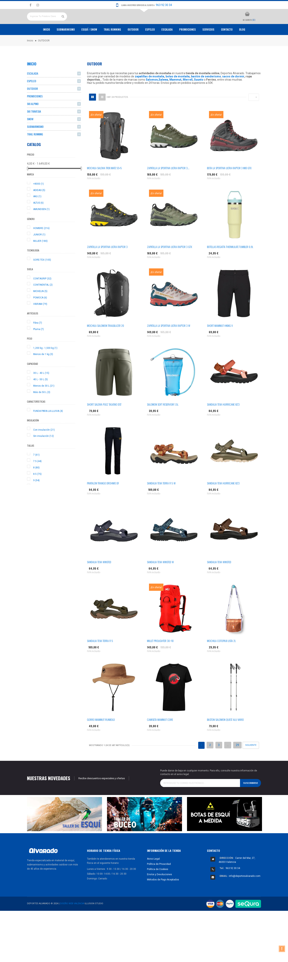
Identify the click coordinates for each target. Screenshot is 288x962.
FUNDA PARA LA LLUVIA (48, 425)
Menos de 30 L (43, 400)
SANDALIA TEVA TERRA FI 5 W (161, 498)
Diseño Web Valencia (72, 918)
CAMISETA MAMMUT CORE (160, 734)
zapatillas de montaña (149, 91)
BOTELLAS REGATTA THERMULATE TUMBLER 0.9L (230, 261)
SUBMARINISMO (35, 141)
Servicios (208, 44)
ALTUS (38, 217)
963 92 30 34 (164, 5)
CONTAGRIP (42, 293)
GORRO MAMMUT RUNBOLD (101, 734)
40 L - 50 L (40, 394)
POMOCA (40, 312)
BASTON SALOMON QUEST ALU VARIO (225, 734)
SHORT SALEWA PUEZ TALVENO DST (104, 419)
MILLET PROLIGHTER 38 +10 (160, 655)
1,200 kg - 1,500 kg (45, 362)
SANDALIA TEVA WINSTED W (160, 577)
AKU (37, 211)
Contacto (227, 44)
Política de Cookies (157, 883)
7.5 (37, 476)
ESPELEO (150, 44)
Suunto (198, 94)
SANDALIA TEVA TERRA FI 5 (100, 655)
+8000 (38, 198)
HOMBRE (41, 243)
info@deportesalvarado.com (244, 890)
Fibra (37, 337)
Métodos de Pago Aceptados (163, 894)
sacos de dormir (233, 91)
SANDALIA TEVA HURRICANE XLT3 (223, 419)
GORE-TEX (42, 274)
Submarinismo (66, 44)
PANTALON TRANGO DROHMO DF (103, 498)
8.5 (37, 488)
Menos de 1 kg (43, 369)
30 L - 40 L (41, 387)
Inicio (46, 44)
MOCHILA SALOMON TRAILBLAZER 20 (105, 340)
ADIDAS (39, 204)
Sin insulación (43, 450)
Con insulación (44, 444)
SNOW (30, 134)
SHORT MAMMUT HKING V (220, 340)
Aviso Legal (153, 873)
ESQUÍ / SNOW (89, 44)
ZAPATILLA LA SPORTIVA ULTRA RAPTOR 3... (168, 183)
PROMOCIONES (187, 44)
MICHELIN (40, 306)
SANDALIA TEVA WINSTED (99, 577)
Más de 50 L (41, 406)
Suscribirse (250, 797)
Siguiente (250, 760)
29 (237, 759)
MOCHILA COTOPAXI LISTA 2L (221, 655)
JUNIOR (39, 249)
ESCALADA (167, 44)
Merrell (188, 94)
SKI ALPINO (33, 118)
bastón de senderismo (206, 91)
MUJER (40, 255)
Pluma (38, 343)
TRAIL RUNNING (112, 44)
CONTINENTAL (43, 299)
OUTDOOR (133, 44)
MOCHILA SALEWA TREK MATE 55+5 (104, 183)
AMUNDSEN (41, 224)
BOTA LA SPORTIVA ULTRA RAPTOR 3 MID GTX (229, 183)
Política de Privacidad (159, 878)
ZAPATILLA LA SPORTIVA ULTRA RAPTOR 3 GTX (169, 261)
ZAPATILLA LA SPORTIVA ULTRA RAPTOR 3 (107, 261)
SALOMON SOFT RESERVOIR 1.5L (162, 419)
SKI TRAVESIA (34, 126)
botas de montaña (178, 91)
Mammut (175, 94)
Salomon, (152, 94)
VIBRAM (40, 318)
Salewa (163, 94)
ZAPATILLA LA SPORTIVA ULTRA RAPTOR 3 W (168, 340)
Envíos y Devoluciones (159, 889)
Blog (242, 44)
